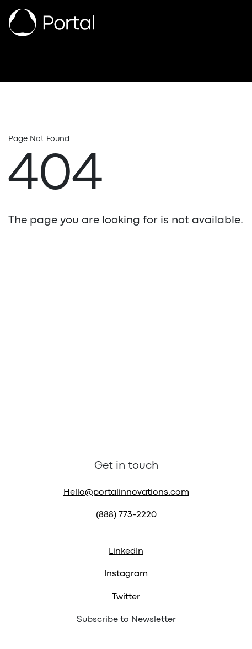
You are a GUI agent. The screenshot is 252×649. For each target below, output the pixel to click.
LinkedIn (126, 551)
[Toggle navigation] (233, 23)
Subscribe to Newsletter (126, 620)
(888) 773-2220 (126, 515)
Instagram (126, 574)
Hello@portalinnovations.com (126, 492)
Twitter (126, 597)
